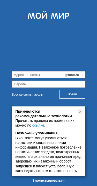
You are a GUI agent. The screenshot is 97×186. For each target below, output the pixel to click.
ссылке (38, 125)
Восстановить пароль (27, 94)
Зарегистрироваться (48, 180)
